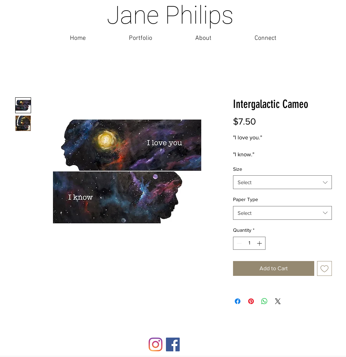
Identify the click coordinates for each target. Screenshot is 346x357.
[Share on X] (278, 301)
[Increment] (260, 243)
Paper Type (245, 199)
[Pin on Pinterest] (251, 301)
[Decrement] (238, 243)
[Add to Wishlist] (324, 268)
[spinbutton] (249, 243)
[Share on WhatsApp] (264, 301)
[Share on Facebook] (237, 301)
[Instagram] (155, 344)
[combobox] (282, 182)
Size (237, 169)
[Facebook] (173, 344)
